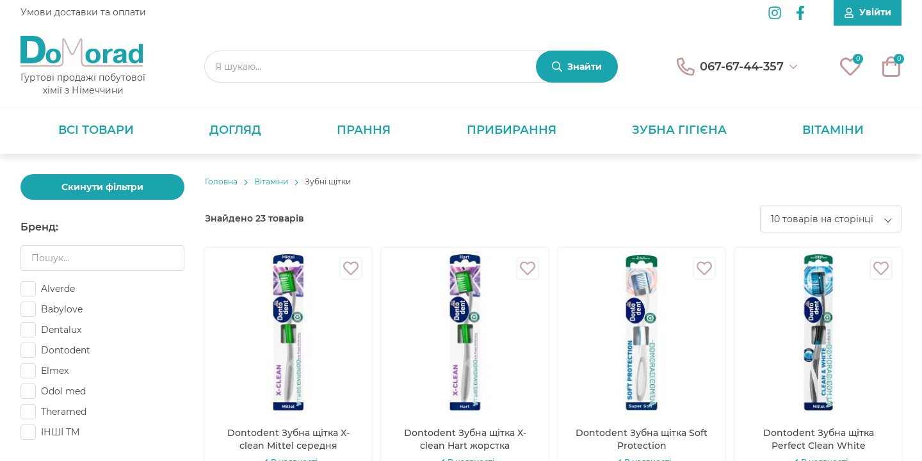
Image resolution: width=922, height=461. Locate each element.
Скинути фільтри (102, 187)
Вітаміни (833, 130)
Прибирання (511, 130)
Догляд (235, 130)
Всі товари (96, 130)
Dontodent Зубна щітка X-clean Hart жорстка (465, 439)
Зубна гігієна (679, 130)
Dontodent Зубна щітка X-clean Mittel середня (288, 439)
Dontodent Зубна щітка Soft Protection (642, 439)
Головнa (221, 181)
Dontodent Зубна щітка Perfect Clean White (818, 439)
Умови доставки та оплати (83, 12)
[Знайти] (577, 66)
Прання (364, 130)
